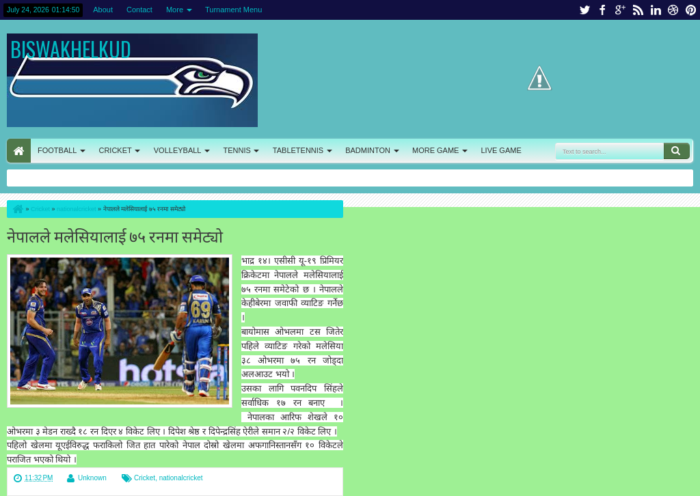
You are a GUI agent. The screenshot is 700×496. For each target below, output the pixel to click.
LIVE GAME (501, 150)
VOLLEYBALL (178, 150)
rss (638, 10)
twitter (584, 10)
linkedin (655, 10)
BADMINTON (367, 150)
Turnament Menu (233, 9)
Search (677, 151)
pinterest (691, 10)
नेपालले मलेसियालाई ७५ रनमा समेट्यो (115, 235)
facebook (602, 10)
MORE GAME (435, 150)
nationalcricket (181, 478)
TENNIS (236, 150)
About (103, 9)
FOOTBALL (57, 150)
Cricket (144, 478)
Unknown (92, 478)
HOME (19, 151)
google (620, 10)
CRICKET (114, 150)
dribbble (673, 10)
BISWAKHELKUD (70, 48)
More (174, 9)
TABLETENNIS (298, 150)
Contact (139, 9)
